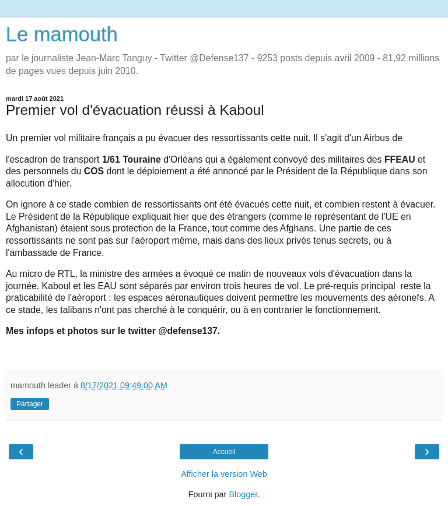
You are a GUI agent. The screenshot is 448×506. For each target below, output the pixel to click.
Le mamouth (62, 34)
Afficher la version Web (224, 474)
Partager (29, 404)
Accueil (224, 452)
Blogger (243, 494)
